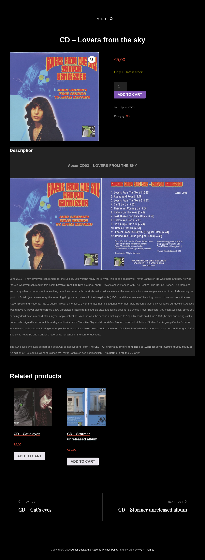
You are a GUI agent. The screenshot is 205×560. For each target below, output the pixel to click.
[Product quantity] (120, 86)
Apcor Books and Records (86, 549)
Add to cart (130, 95)
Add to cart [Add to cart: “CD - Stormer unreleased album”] (83, 461)
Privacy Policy (110, 549)
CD (128, 116)
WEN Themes (146, 549)
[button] (91, 59)
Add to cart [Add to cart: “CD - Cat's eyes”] (29, 456)
